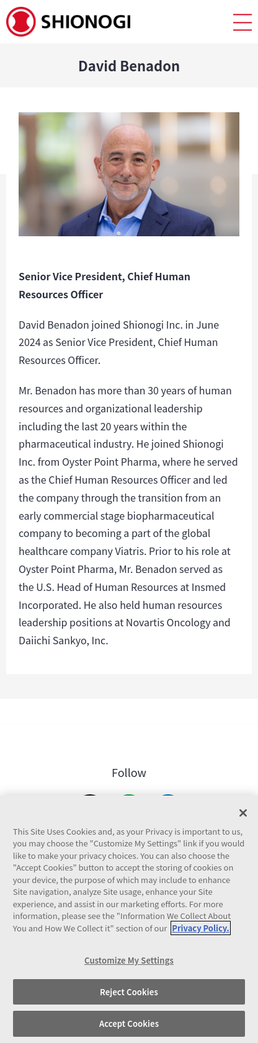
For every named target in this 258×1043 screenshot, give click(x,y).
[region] (129, 919)
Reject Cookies (129, 992)
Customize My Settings (129, 960)
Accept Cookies (129, 1023)
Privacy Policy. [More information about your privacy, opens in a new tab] (200, 928)
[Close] (243, 813)
